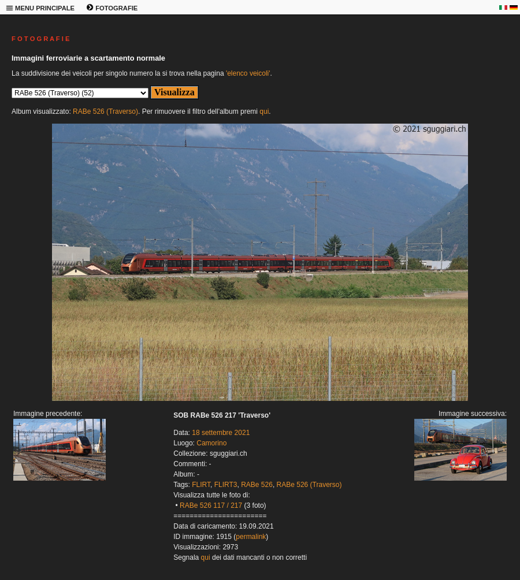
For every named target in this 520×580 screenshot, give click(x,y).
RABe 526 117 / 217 (211, 505)
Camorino (211, 443)
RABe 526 (257, 485)
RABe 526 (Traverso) (105, 111)
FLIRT (201, 485)
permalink (251, 537)
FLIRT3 (225, 485)
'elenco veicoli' (248, 73)
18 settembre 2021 (221, 433)
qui (264, 111)
